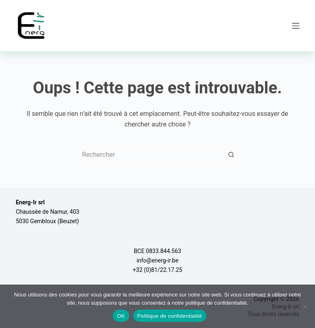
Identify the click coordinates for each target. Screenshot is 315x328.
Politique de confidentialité (169, 316)
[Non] (305, 306)
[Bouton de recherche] (231, 155)
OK (121, 316)
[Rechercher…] (149, 155)
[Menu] (295, 25)
